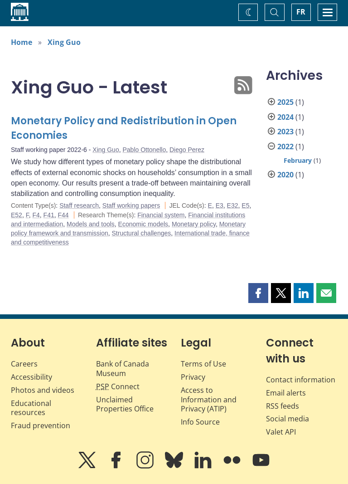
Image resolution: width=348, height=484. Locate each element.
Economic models (143, 224)
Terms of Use (203, 364)
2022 (285, 147)
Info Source (200, 422)
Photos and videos (42, 390)
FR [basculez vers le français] (300, 12)
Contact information (300, 380)
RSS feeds (282, 406)
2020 (285, 175)
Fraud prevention (40, 425)
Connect (118, 386)
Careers (24, 364)
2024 (285, 117)
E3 (219, 205)
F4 (35, 215)
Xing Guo (64, 42)
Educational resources (31, 408)
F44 (63, 215)
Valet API (281, 432)
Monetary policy (194, 224)
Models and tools (91, 224)
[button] (258, 293)
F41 (49, 215)
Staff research (79, 205)
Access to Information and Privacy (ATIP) (209, 399)
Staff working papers (131, 205)
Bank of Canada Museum (122, 368)
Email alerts (286, 393)
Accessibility (31, 377)
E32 (232, 205)
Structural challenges (141, 233)
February (298, 160)
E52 (16, 215)
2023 (285, 132)
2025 (285, 102)
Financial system (160, 215)
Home (21, 42)
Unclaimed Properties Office (125, 404)
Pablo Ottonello (144, 149)
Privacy (193, 377)
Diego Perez (186, 149)
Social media (287, 419)
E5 (245, 205)
